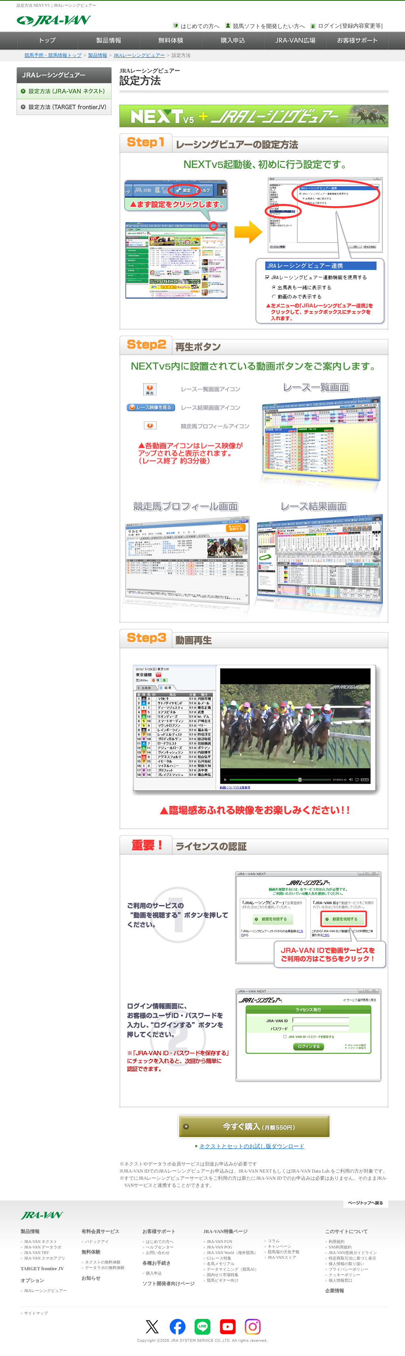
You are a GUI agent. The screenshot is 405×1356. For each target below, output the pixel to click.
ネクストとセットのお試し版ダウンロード (252, 1146)
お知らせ (90, 1278)
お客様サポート (357, 40)
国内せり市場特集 (222, 1275)
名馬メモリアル (221, 1264)
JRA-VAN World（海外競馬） (232, 1252)
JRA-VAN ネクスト (40, 1241)
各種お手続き (156, 1263)
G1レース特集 (219, 1258)
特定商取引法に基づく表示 (352, 1258)
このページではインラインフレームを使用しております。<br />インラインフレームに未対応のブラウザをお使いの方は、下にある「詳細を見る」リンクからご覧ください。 (351, 26)
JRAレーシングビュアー (139, 55)
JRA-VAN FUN (219, 1241)
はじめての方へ (200, 26)
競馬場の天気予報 (283, 1252)
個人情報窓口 (340, 1280)
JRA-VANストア (282, 1257)
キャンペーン (279, 1246)
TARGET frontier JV (42, 1268)
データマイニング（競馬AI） (233, 1269)
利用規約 (336, 1241)
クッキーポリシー (344, 1275)
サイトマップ (36, 1313)
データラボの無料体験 (105, 1267)
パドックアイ (97, 1241)
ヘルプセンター (160, 1247)
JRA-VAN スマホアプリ (44, 1258)
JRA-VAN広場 (295, 40)
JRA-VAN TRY (36, 1252)
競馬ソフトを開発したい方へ (269, 26)
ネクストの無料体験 (103, 1262)
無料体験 (171, 40)
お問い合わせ (158, 1252)
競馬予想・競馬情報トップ (53, 55)
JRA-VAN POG (219, 1247)
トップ (47, 40)
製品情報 (109, 40)
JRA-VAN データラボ (42, 1247)
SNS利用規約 (340, 1247)
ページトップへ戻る (365, 1204)
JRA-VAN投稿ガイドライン (353, 1252)
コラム (274, 1241)
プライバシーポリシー (348, 1269)
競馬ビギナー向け (222, 1280)
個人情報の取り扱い (346, 1264)
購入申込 (233, 40)
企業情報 (334, 1291)
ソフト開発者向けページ (168, 1283)
